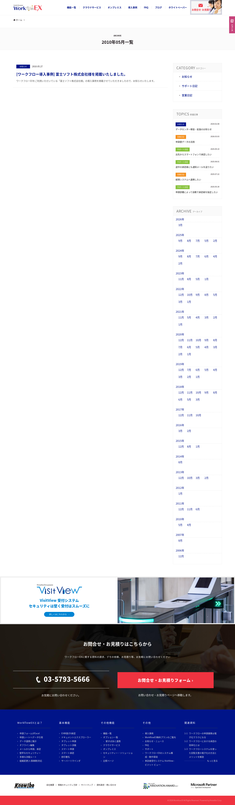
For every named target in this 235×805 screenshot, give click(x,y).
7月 (198, 241)
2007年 (180, 535)
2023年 (180, 273)
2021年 (180, 312)
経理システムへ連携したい (188, 179)
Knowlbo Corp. (216, 800)
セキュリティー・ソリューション (118, 754)
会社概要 (50, 784)
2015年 (180, 441)
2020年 (180, 334)
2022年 (180, 289)
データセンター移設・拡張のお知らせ (194, 129)
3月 (180, 225)
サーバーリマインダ (70, 760)
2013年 (180, 472)
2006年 (180, 550)
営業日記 (187, 95)
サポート (149, 748)
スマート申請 (67, 748)
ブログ (158, 7)
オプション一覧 (110, 737)
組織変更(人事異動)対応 (31, 760)
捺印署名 (65, 756)
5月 (206, 241)
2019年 (180, 364)
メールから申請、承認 (30, 748)
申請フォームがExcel (30, 733)
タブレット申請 (68, 741)
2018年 (180, 387)
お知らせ (23, 66)
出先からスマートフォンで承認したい (194, 154)
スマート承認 (67, 752)
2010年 (180, 519)
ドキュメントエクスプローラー (76, 737)
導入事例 (132, 7)
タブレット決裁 (68, 745)
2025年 (180, 235)
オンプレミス (114, 7)
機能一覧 (71, 7)
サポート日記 (189, 86)
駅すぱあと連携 (113, 741)
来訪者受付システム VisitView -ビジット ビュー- (160, 762)
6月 (206, 256)
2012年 (180, 488)
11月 (181, 279)
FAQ (146, 7)
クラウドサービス (92, 7)
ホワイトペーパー (178, 7)
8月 (189, 241)
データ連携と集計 (28, 741)
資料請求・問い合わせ (106, 784)
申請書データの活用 (185, 141)
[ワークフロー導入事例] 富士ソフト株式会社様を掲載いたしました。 (71, 74)
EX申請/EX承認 (68, 733)
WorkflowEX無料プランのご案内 (160, 737)
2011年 (180, 503)
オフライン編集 (27, 745)
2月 (215, 241)
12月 (181, 295)
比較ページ (108, 760)
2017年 (180, 409)
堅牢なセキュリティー (30, 752)
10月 (190, 295)
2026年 (180, 219)
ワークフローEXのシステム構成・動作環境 (159, 754)
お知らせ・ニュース (154, 741)
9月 (180, 241)
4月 (215, 256)
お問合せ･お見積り (201, 9)
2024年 (180, 251)
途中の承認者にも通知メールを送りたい (195, 166)
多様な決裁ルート (28, 756)
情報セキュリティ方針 (67, 784)
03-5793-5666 (67, 679)
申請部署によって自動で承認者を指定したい (197, 192)
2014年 (180, 456)
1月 (206, 279)
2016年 (180, 425)
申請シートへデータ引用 (31, 737)
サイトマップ (87, 784)
